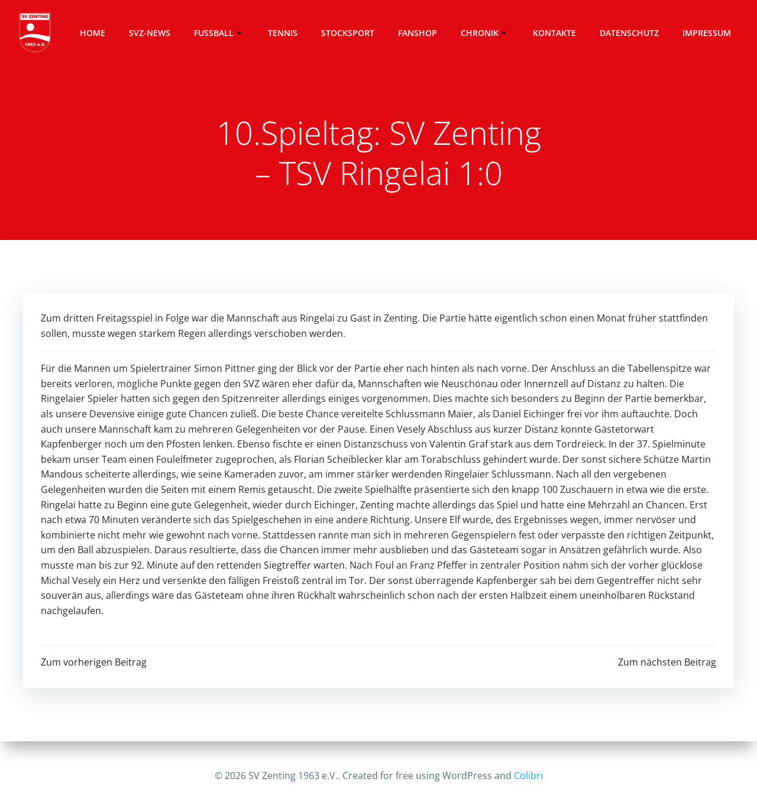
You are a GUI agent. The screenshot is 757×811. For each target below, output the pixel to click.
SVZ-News (149, 32)
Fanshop (417, 32)
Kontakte (554, 32)
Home (92, 32)
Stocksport (347, 32)
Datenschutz (629, 32)
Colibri (528, 775)
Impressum (706, 32)
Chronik (485, 32)
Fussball (219, 32)
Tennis (282, 32)
